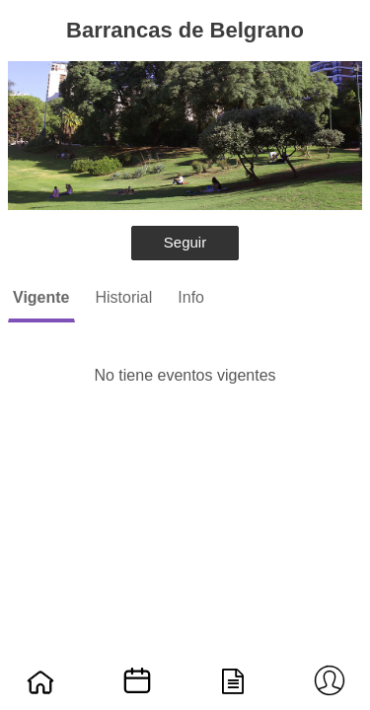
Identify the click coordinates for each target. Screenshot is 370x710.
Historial (124, 297)
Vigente (41, 297)
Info (191, 297)
